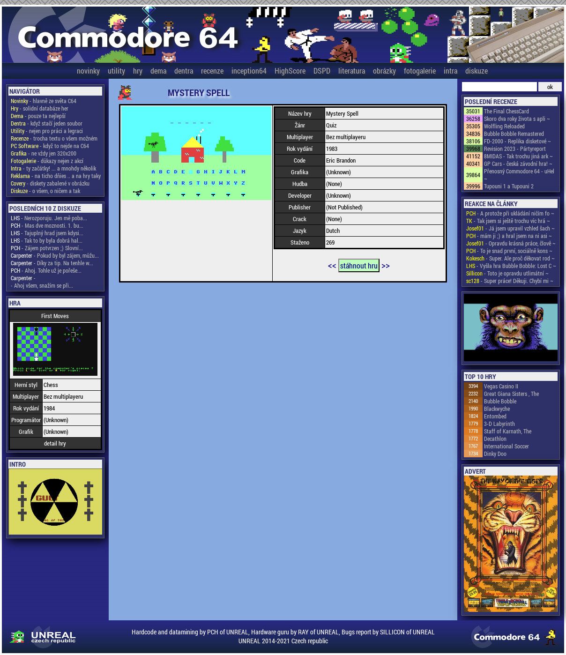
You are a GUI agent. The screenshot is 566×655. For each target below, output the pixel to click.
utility (116, 70)
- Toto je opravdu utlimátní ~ (507, 273)
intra (450, 70)
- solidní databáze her (39, 108)
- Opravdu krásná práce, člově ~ (511, 243)
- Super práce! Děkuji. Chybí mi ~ (509, 280)
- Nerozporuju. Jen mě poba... (49, 218)
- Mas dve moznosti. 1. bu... (47, 225)
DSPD (321, 70)
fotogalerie (420, 70)
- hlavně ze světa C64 (43, 100)
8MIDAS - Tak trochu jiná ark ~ (518, 156)
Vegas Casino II (501, 386)
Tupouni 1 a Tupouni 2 (509, 186)
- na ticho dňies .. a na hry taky (56, 175)
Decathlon (495, 438)
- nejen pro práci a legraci (47, 130)
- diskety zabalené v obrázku (50, 183)
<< (332, 265)
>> (385, 265)
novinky (88, 70)
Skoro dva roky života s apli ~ (517, 118)
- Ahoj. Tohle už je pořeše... (46, 270)
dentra (183, 70)
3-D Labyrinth (499, 423)
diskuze (476, 70)
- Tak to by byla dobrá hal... (46, 240)
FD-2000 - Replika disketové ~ (517, 141)
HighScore (290, 70)
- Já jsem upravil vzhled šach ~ (510, 228)
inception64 (249, 70)
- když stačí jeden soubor (46, 123)
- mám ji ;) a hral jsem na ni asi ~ (509, 235)
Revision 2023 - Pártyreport (515, 148)
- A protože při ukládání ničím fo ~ (510, 213)
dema (158, 70)
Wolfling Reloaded (504, 126)
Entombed (495, 416)
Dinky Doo (495, 453)
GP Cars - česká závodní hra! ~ (518, 163)
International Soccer (506, 446)
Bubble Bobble (500, 401)
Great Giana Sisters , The (511, 393)
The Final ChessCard (506, 111)
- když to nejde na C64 (50, 145)
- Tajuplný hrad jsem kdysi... (47, 233)
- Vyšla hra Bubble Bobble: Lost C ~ (511, 265)
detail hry (55, 443)
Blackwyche (497, 408)
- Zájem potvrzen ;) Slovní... (47, 248)
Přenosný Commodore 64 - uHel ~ (519, 174)
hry (137, 70)
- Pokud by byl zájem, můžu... (55, 255)
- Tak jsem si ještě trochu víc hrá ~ (508, 220)
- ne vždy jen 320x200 (43, 153)
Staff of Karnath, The (507, 431)
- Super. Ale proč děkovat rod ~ (510, 258)
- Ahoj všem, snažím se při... (42, 285)
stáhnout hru (359, 265)
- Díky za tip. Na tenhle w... (52, 263)
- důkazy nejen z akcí (47, 160)
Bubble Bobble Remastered (514, 133)
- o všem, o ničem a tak (45, 190)
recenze (212, 70)
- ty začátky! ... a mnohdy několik (53, 168)
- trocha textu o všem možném (54, 138)
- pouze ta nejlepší (38, 115)
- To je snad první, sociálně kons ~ (509, 250)
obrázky (384, 70)
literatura (351, 70)
